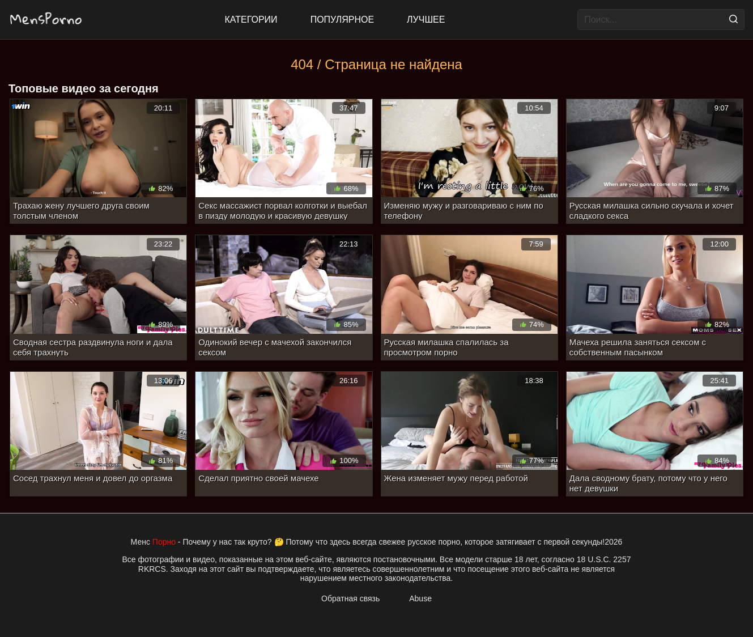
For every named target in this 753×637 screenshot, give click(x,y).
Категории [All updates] (251, 19)
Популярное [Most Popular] (342, 19)
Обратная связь (350, 598)
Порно (164, 541)
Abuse (420, 598)
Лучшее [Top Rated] (426, 19)
